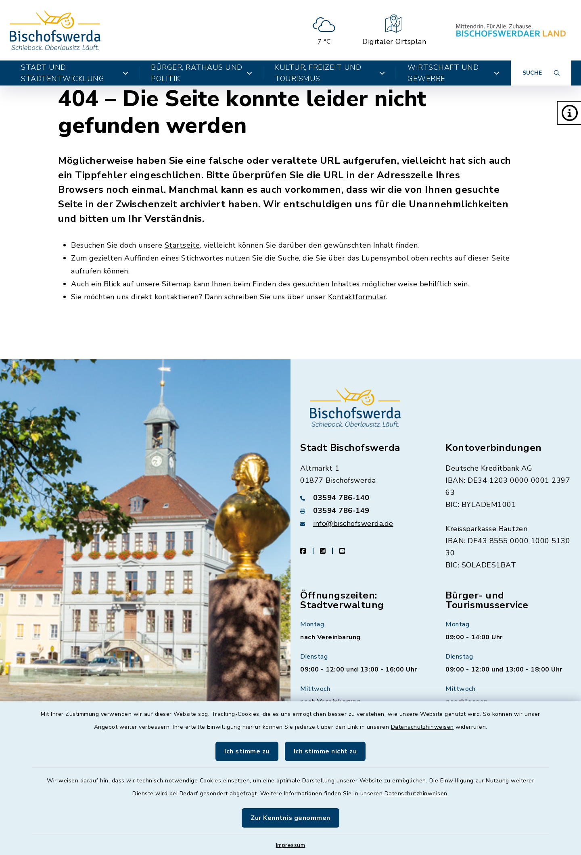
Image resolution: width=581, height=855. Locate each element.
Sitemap (176, 284)
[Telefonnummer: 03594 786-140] (363, 498)
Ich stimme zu (247, 751)
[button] (569, 113)
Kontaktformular (357, 297)
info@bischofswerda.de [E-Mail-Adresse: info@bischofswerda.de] (353, 523)
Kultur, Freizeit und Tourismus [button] (330, 73)
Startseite (182, 245)
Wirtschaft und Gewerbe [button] (453, 73)
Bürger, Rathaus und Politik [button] (201, 73)
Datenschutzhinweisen (422, 727)
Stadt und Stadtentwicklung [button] (74, 73)
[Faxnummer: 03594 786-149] (363, 510)
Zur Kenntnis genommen (290, 817)
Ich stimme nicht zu (325, 751)
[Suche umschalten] (541, 73)
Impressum (290, 845)
